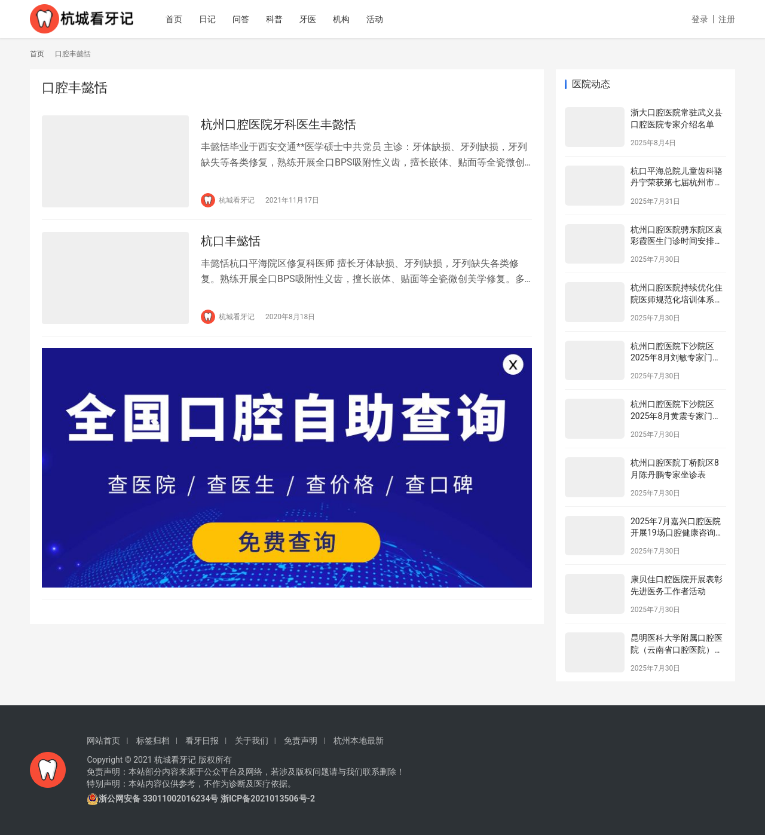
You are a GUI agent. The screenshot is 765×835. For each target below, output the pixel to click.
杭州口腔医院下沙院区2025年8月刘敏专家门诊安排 (676, 357)
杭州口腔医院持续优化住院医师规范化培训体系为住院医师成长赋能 (677, 299)
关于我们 (251, 740)
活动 (377, 19)
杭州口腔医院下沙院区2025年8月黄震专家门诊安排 (676, 415)
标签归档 (153, 740)
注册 (726, 19)
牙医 (310, 19)
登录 (699, 19)
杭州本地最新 (358, 740)
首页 (176, 19)
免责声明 (300, 740)
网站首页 (103, 740)
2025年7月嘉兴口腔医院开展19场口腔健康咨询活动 (677, 532)
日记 (209, 19)
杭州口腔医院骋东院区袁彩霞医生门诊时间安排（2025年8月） (677, 241)
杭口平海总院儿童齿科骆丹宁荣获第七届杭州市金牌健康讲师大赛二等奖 (677, 182)
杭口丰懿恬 (231, 241)
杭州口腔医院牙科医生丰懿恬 (278, 124)
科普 (276, 19)
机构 (343, 19)
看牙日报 (202, 740)
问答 (243, 19)
